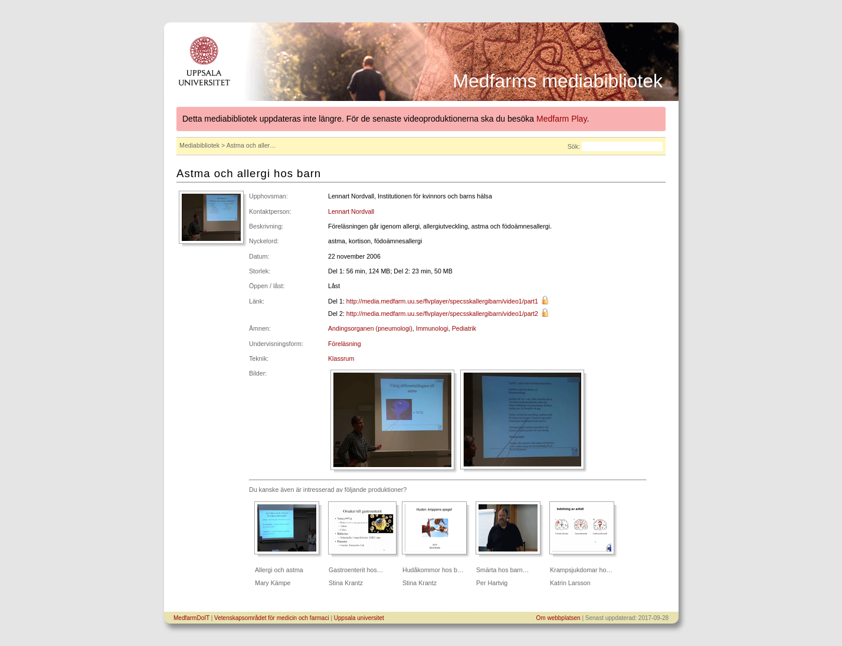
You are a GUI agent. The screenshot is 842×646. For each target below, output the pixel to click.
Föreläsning (344, 343)
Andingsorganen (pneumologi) (370, 328)
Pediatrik (464, 328)
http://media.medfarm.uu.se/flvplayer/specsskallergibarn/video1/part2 (442, 313)
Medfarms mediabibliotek (558, 81)
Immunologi (432, 328)
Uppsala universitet (359, 618)
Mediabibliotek (199, 145)
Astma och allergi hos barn (248, 173)
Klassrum (341, 358)
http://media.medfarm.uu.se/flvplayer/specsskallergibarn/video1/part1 (442, 301)
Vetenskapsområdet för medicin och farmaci (271, 618)
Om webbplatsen (558, 618)
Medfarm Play (561, 118)
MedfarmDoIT (191, 618)
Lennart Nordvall (351, 211)
